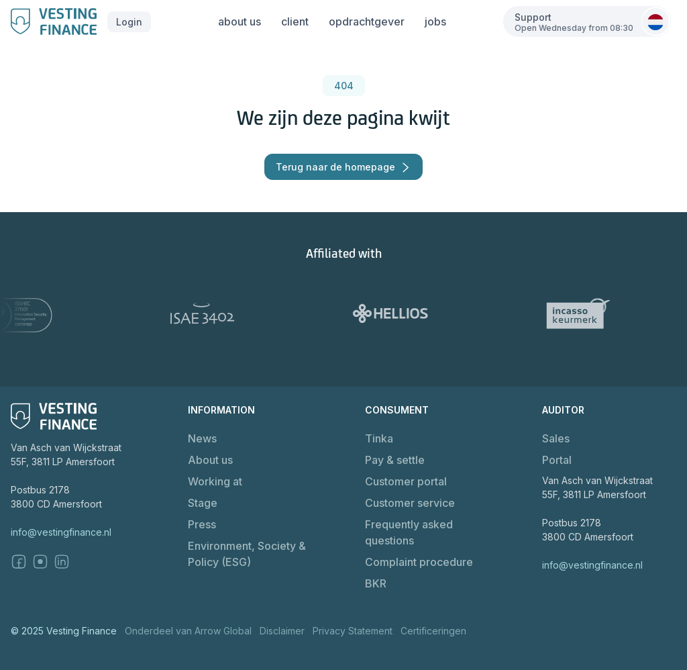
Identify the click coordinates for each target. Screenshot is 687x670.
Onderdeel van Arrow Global (188, 630)
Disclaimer (282, 630)
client (295, 21)
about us (239, 21)
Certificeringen (433, 630)
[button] (129, 21)
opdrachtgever (367, 21)
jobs (435, 21)
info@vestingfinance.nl (61, 532)
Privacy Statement (352, 630)
